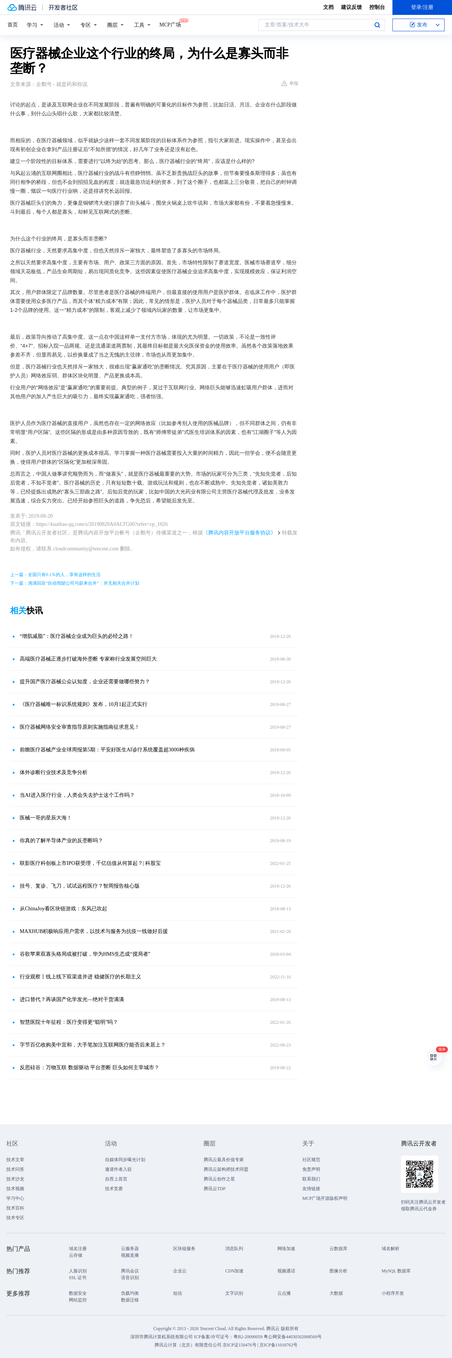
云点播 (284, 1293)
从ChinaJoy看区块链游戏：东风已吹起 (63, 908)
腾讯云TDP (215, 1188)
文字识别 (234, 1293)
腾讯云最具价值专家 (224, 1159)
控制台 (377, 7)
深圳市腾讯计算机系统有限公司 (161, 1336)
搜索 (377, 25)
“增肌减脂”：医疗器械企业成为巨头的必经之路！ (77, 636)
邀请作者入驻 (118, 1169)
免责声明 (311, 1169)
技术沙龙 (15, 1179)
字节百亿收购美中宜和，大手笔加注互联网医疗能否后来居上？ (93, 1045)
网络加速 (286, 1248)
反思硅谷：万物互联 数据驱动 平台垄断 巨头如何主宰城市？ (89, 1067)
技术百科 (15, 1208)
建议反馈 (351, 7)
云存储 (75, 1255)
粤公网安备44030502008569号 (293, 1336)
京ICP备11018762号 (278, 1345)
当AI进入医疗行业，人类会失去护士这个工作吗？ (77, 795)
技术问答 (15, 1169)
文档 (328, 7)
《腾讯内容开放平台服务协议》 (239, 533)
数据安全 (78, 1293)
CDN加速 (234, 1271)
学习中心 (15, 1198)
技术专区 (15, 1217)
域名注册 (78, 1248)
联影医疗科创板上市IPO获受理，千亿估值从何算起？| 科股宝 (90, 863)
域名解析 (391, 1248)
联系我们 (311, 1179)
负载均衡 (130, 1293)
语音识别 (130, 1277)
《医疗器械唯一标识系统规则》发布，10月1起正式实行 (83, 704)
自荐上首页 (116, 1179)
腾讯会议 (130, 1271)
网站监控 (78, 1300)
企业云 (180, 1271)
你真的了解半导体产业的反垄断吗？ (61, 840)
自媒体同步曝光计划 (125, 1159)
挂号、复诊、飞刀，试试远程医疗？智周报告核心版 (80, 886)
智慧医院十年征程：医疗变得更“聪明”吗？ (69, 1022)
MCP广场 (170, 24)
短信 (177, 1293)
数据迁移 (130, 1300)
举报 (289, 83)
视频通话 (286, 1271)
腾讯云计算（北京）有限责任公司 (188, 1345)
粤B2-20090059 (248, 1336)
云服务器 (130, 1248)
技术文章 (15, 1159)
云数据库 (338, 1248)
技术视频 (15, 1188)
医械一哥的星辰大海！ (46, 818)
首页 (12, 25)
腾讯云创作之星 (219, 1179)
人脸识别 (78, 1271)
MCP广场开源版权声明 (324, 1198)
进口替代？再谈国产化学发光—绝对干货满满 (72, 999)
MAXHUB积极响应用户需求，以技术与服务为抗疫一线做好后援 (94, 931)
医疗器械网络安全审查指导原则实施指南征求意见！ (80, 727)
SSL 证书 (77, 1277)
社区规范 (311, 1159)
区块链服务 (184, 1248)
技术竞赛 (114, 1188)
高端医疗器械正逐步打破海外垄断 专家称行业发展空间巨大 (88, 659)
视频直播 (130, 1255)
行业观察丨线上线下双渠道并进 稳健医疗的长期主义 (80, 977)
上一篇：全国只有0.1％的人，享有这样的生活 (55, 574)
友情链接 (311, 1188)
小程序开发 (393, 1293)
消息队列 (234, 1248)
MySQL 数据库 (396, 1271)
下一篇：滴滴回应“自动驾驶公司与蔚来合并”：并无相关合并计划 (74, 583)
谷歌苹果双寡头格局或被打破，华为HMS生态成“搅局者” (85, 954)
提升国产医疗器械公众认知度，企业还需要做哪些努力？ (85, 681)
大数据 (336, 1293)
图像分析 (338, 1271)
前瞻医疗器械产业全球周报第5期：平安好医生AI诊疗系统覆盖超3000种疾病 (107, 750)
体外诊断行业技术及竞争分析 (53, 772)
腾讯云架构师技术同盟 (226, 1169)
